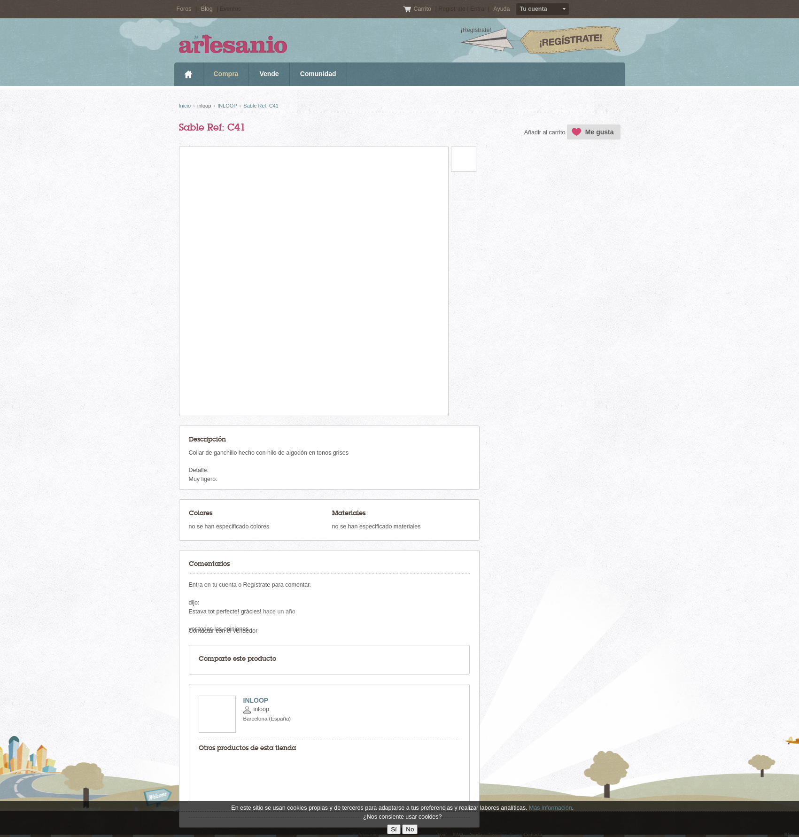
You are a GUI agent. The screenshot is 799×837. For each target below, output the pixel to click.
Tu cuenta (533, 9)
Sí (394, 829)
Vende (269, 74)
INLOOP (227, 105)
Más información (550, 808)
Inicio (188, 74)
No (410, 829)
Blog (207, 9)
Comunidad (318, 74)
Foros (184, 9)
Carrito (423, 9)
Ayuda (501, 9)
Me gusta (599, 132)
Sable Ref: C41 (261, 105)
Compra (226, 74)
